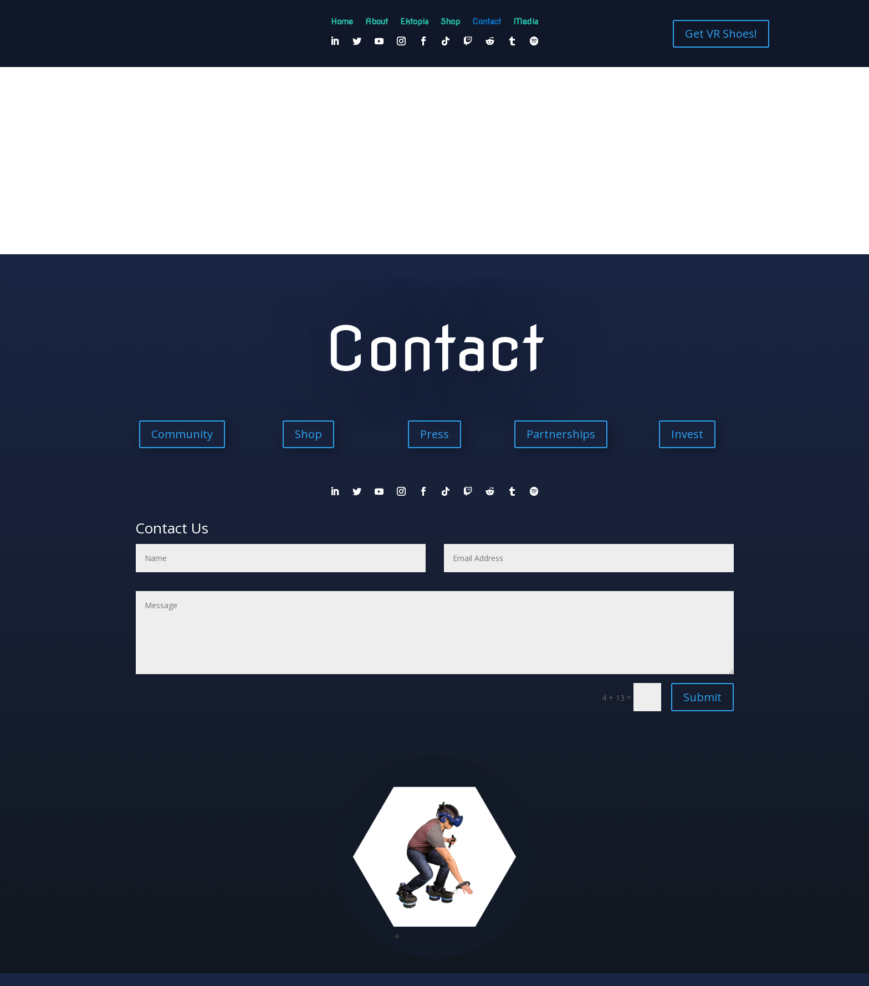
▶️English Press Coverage (378, 851)
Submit (702, 509)
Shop (450, 22)
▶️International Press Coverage (446, 851)
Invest (687, 246)
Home (342, 22)
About (376, 22)
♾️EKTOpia (386, 842)
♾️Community (420, 842)
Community (182, 246)
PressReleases (502, 851)
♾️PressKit (518, 842)
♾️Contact (357, 842)
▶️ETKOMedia (577, 842)
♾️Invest (451, 842)
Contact (486, 22)
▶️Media (545, 842)
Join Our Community (434, 908)
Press (434, 246)
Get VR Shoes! (721, 33)
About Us (305, 842)
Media (525, 22)
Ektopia (414, 22)
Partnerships (560, 246)
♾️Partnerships (483, 842)
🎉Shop (329, 842)
